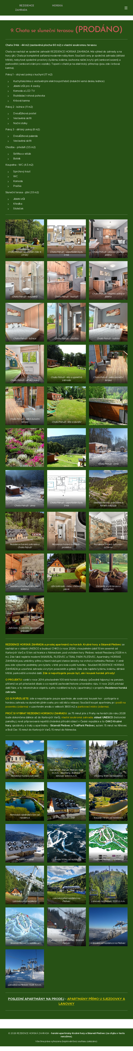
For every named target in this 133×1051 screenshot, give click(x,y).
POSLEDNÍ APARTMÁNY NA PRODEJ (36, 999)
